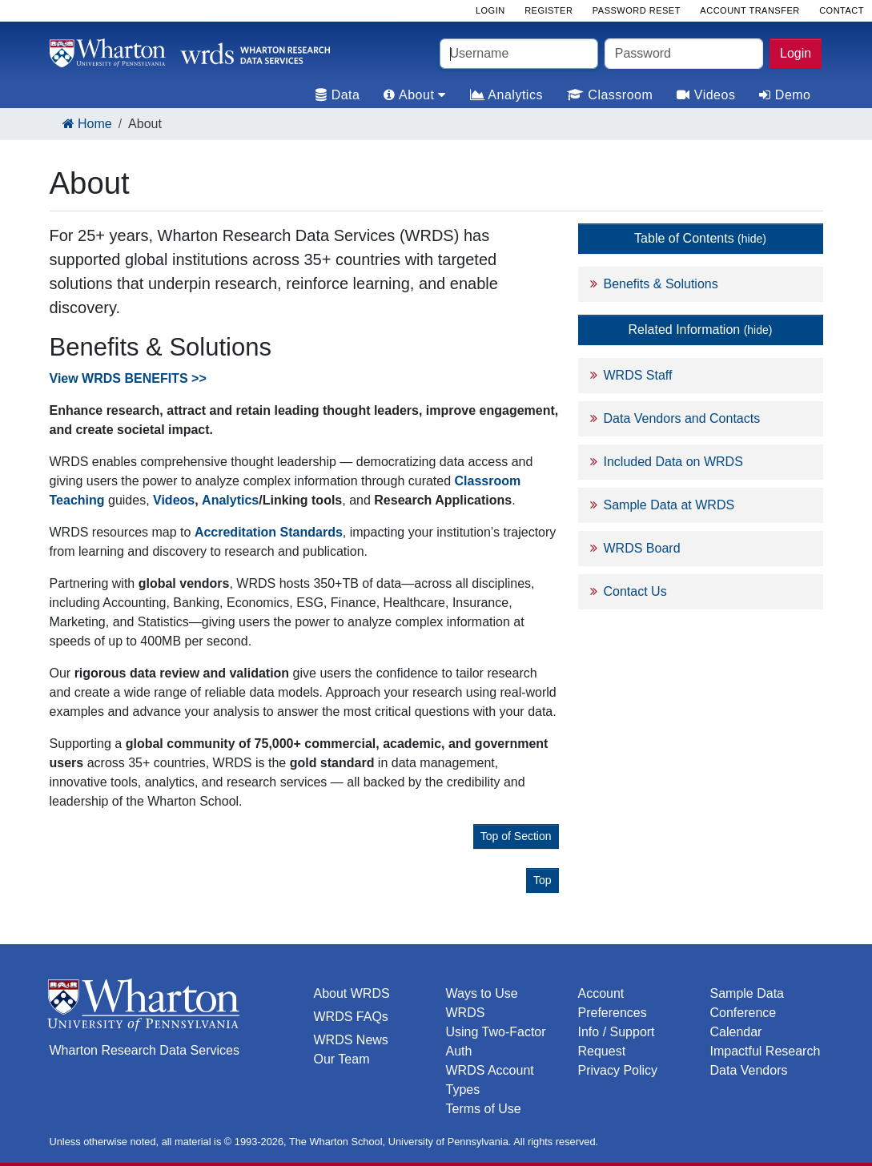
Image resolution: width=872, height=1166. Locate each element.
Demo (784, 95)
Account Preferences (612, 1003)
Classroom (610, 95)
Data (337, 95)
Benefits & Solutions (661, 284)
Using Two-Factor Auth (496, 1041)
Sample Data (747, 993)
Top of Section (516, 836)
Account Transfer (749, 10)
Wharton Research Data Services (144, 1050)
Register (548, 10)
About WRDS (352, 993)
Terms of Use (483, 1109)
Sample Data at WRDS (669, 505)
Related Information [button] (701, 329)
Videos (706, 95)
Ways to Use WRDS (482, 1003)
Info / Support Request (616, 1041)
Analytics (506, 95)
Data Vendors (749, 1070)
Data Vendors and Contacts (682, 418)
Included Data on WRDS (673, 461)
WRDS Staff (638, 375)
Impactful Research (765, 1051)
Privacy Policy (618, 1070)
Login (795, 53)
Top (542, 880)
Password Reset (637, 10)
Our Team (342, 1059)
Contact (841, 10)
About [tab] (414, 95)
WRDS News (351, 1040)
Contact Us (635, 591)
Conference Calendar (743, 1022)
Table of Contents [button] (700, 238)
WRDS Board (642, 548)
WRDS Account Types (490, 1079)
